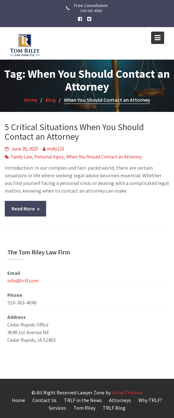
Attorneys (120, 400)
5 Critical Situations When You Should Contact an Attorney (74, 132)
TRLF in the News (83, 400)
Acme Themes (127, 392)
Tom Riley (84, 408)
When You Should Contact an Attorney (104, 157)
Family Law (21, 157)
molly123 (55, 149)
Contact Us (44, 400)
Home (18, 400)
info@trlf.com (22, 280)
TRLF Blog (114, 408)
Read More (23, 208)
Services (57, 408)
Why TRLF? (150, 400)
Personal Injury (49, 157)
